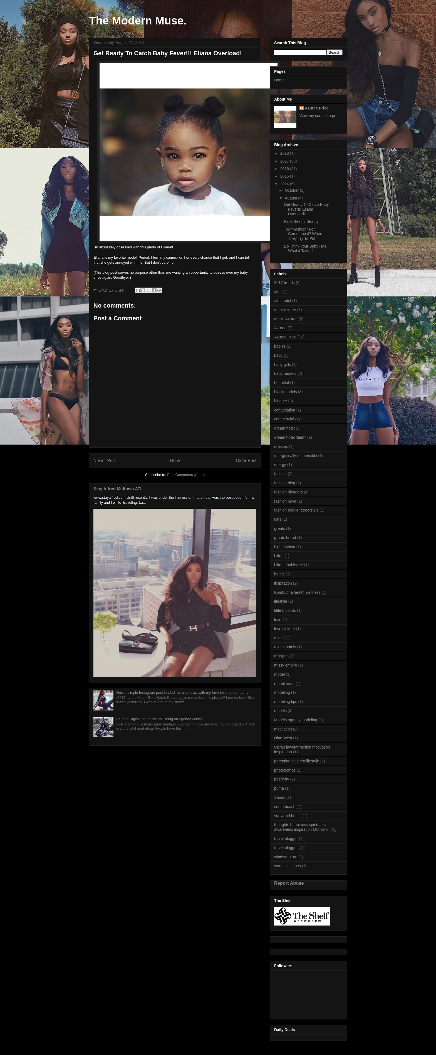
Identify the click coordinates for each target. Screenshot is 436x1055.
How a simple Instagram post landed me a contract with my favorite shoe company (182, 692)
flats (277, 519)
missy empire (285, 665)
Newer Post (104, 460)
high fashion (284, 547)
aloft (277, 291)
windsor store (285, 857)
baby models (285, 373)
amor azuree (285, 310)
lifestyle (280, 601)
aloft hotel (282, 300)
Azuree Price (317, 108)
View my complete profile (321, 115)
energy (280, 464)
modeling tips (285, 701)
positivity (281, 779)
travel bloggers (287, 848)
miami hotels (285, 647)
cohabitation (284, 410)
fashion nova (285, 501)
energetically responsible (295, 455)
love (277, 619)
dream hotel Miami (290, 437)
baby (278, 355)
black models (285, 392)
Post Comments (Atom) (186, 475)
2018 (285, 153)
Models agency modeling (295, 720)
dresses (281, 446)
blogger (280, 401)
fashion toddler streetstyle (296, 510)
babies (280, 346)
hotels (279, 574)
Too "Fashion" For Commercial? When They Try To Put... (303, 234)
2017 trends (284, 282)
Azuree (280, 328)
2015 (285, 176)
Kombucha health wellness (297, 592)
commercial (284, 419)
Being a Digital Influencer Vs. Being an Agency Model (159, 719)
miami (279, 638)
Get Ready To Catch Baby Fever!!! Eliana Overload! (306, 209)
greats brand (285, 537)
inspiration (283, 583)
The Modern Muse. (138, 20)
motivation (283, 729)
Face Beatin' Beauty (301, 221)
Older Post (246, 460)
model (279, 674)
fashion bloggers (288, 492)
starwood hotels (287, 816)
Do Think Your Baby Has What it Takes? (305, 248)
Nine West (283, 738)
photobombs (285, 770)
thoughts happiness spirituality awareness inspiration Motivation (302, 827)
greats (279, 528)
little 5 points (285, 610)
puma (279, 788)
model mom (284, 683)
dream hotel (284, 428)
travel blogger (286, 838)
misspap (281, 656)
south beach (284, 806)
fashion (280, 474)
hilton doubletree (288, 565)
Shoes (279, 797)
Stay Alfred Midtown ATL (118, 488)
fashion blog (284, 483)
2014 (285, 184)
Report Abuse (289, 883)
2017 (285, 161)
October (292, 190)
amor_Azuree (286, 319)
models (280, 711)
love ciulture (284, 629)
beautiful (281, 382)
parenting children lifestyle (296, 761)
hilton (278, 555)
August (291, 198)
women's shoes (287, 866)
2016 (285, 168)
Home (176, 460)
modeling (282, 692)
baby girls (282, 364)
